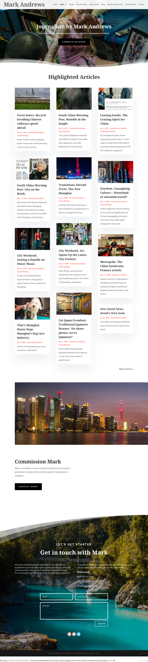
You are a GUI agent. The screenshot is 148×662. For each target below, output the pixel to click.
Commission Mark (74, 42)
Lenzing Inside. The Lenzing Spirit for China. (114, 119)
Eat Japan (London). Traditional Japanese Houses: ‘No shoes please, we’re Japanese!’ (73, 328)
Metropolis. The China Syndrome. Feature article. (112, 266)
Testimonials (130, 5)
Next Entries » (126, 369)
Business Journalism (119, 128)
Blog (103, 5)
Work (62, 5)
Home (55, 5)
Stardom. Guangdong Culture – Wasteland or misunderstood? (115, 193)
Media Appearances (115, 5)
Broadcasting (82, 5)
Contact (141, 5)
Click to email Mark (90, 586)
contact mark (28, 486)
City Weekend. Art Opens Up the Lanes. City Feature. (73, 255)
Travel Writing (22, 135)
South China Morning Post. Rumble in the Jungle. (73, 119)
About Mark (94, 5)
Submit (101, 623)
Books (71, 5)
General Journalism (36, 132)
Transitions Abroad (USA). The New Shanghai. (72, 189)
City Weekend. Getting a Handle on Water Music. (31, 260)
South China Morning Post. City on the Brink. (32, 189)
